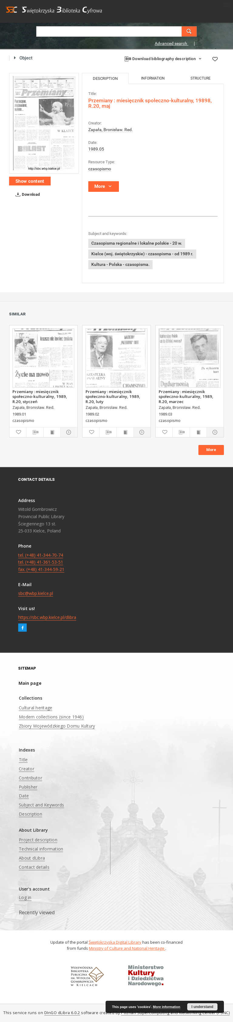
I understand (202, 1007)
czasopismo (99, 168)
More (211, 449)
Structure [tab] (201, 78)
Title (23, 759)
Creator (26, 769)
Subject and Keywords (41, 805)
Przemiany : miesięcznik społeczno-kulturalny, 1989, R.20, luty (113, 396)
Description (30, 814)
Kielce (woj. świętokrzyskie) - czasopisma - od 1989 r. (142, 253)
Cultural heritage (35, 708)
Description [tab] (105, 78)
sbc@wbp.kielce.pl (35, 593)
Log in (25, 897)
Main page (30, 683)
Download (26, 194)
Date (24, 796)
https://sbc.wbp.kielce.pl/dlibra (47, 617)
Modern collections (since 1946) (51, 717)
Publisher (28, 787)
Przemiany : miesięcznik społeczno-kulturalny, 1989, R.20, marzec (186, 396)
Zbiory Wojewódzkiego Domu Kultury (57, 726)
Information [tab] (153, 78)
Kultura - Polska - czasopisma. (120, 264)
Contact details (34, 867)
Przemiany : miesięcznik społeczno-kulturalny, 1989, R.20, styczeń (39, 396)
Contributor (30, 778)
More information (166, 1007)
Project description (38, 840)
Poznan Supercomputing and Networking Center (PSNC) (175, 1012)
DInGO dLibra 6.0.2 (62, 1012)
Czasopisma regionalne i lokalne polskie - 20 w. (136, 243)
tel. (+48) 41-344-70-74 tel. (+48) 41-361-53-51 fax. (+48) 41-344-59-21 (41, 562)
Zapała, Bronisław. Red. (110, 129)
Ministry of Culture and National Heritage (127, 948)
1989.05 (96, 149)
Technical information (41, 849)
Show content (29, 181)
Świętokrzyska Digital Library (115, 942)
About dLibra (32, 858)
